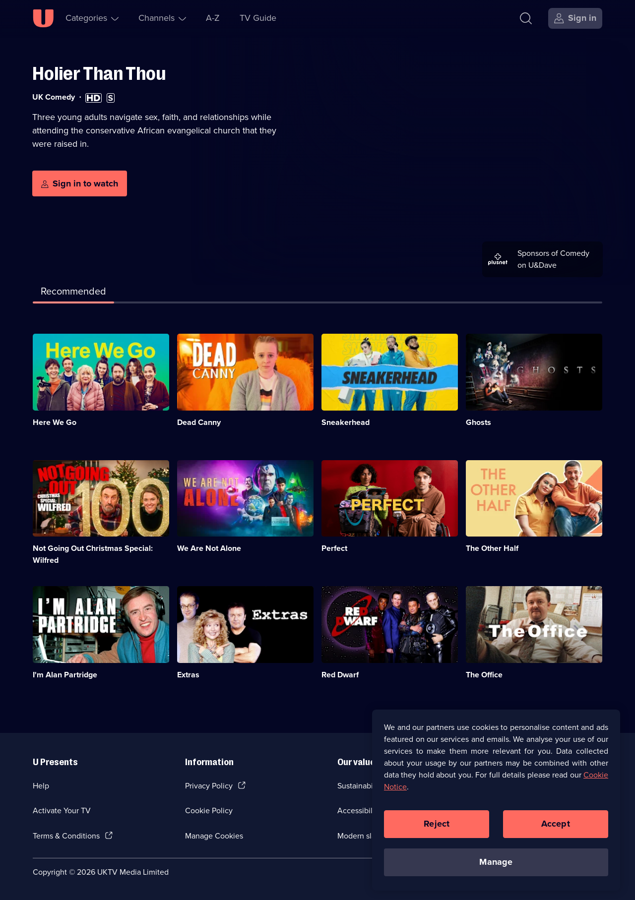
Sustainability (360, 785)
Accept (555, 828)
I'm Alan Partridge (65, 674)
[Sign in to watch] (79, 183)
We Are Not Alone (209, 548)
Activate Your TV (62, 810)
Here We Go (54, 422)
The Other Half (492, 548)
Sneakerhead (345, 422)
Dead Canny (199, 422)
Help (41, 785)
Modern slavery (363, 835)
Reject (436, 828)
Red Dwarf (340, 674)
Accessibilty (358, 810)
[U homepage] (43, 18)
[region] (496, 804)
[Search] (528, 18)
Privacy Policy (209, 785)
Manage (495, 866)
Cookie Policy (209, 810)
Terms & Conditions (66, 835)
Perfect (334, 548)
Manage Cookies (214, 835)
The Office (484, 674)
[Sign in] (575, 18)
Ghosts (478, 422)
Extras (188, 674)
